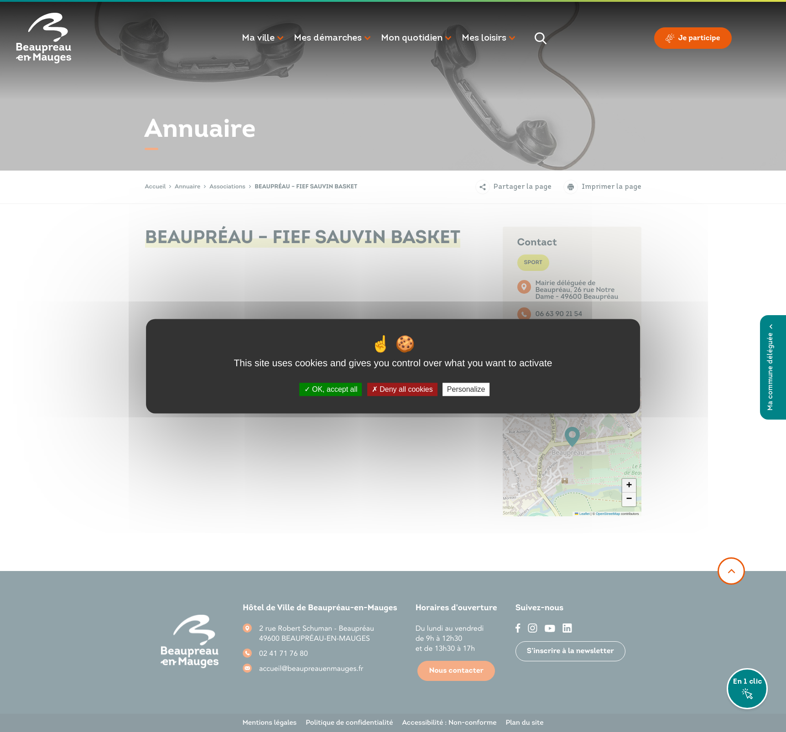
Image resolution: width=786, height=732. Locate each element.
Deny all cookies (402, 389)
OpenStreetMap (608, 514)
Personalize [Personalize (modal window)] (466, 389)
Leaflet (582, 514)
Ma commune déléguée (770, 367)
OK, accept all (331, 389)
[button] (263, 38)
